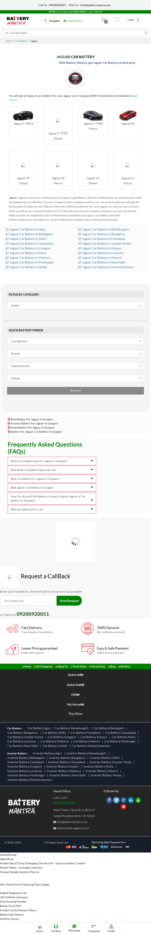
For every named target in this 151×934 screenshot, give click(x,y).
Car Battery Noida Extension (91, 746)
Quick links (75, 674)
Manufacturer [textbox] (20, 366)
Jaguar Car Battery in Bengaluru (101, 234)
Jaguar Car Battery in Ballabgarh (29, 234)
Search (75, 390)
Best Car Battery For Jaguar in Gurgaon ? (52, 478)
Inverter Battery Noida (106, 775)
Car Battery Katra (124, 737)
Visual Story (98, 666)
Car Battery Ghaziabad (121, 732)
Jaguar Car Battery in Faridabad (101, 238)
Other (75, 694)
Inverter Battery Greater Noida (111, 762)
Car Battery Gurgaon (62, 737)
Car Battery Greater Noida (25, 737)
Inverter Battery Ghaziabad (67, 762)
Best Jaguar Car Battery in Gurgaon (52, 487)
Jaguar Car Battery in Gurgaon (28, 248)
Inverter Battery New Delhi (68, 775)
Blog (112, 666)
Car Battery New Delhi (23, 746)
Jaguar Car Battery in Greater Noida (104, 243)
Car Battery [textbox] (19, 341)
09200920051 (57, 5)
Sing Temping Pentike (13, 901)
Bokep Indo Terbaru (12, 914)
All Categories (44, 666)
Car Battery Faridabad (86, 732)
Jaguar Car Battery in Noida (26, 267)
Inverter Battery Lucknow (25, 771)
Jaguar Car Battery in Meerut (100, 257)
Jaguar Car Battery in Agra (25, 229)
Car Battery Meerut (87, 741)
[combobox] (75, 305)
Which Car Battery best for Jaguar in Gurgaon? (52, 461)
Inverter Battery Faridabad (26, 762)
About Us (63, 666)
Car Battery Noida (55, 746)
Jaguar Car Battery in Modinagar (30, 262)
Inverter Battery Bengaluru (68, 757)
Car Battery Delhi (54, 732)
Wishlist (125, 666)
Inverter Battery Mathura (64, 771)
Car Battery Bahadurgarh (72, 728)
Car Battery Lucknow (22, 741)
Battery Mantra (32, 842)
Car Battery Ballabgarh (109, 728)
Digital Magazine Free (13, 893)
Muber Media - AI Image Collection (21, 867)
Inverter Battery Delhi (105, 757)
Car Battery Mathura (55, 741)
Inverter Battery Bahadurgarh (87, 753)
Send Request (69, 600)
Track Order (80, 666)
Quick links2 (75, 684)
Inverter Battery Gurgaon (25, 766)
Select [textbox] (15, 305)
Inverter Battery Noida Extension (30, 779)
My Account (75, 704)
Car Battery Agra (39, 728)
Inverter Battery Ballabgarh (26, 757)
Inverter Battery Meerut (102, 771)
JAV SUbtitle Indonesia (14, 897)
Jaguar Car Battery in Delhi (26, 238)
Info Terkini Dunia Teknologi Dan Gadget (24, 884)
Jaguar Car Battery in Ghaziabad (29, 243)
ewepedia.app (8, 854)
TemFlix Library (9, 918)
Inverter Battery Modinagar (26, 775)
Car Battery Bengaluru (23, 732)
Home (9, 40)
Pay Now (76, 713)
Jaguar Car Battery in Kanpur (100, 248)
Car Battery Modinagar (120, 741)
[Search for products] (75, 33)
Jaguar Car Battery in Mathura (28, 257)
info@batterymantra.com (95, 5)
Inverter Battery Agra (48, 753)
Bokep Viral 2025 (10, 905)
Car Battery (21, 40)
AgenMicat (6, 859)
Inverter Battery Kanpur (63, 766)
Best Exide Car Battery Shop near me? (52, 470)
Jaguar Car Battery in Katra (26, 253)
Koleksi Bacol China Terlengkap (19, 863)
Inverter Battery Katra (99, 766)
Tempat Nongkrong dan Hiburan (19, 872)
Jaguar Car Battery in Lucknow (100, 253)
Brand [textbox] (15, 353)
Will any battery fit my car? (52, 509)
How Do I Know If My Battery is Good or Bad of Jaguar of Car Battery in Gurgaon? (52, 498)
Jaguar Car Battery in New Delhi (101, 262)
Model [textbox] (15, 378)
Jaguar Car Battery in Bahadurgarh (103, 229)
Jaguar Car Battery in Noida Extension (106, 267)
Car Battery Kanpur (94, 737)
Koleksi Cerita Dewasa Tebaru (18, 910)
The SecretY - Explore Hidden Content (62, 863)
